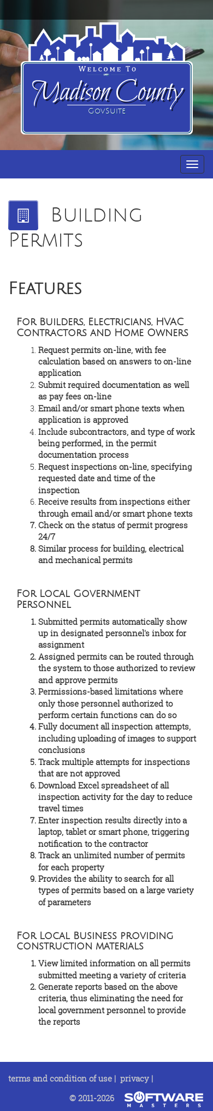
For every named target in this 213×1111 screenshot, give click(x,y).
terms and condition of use (60, 1078)
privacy (134, 1078)
